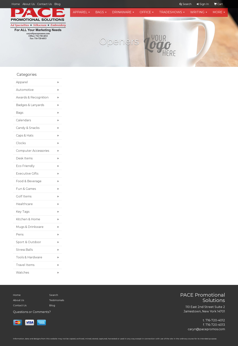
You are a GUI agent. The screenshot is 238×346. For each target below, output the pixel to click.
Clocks (21, 143)
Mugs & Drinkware (30, 227)
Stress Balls (24, 249)
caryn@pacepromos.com (206, 329)
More (219, 15)
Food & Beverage (28, 181)
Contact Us (44, 4)
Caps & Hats (24, 135)
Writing (198, 15)
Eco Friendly (25, 166)
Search (53, 294)
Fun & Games (26, 189)
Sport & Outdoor (28, 242)
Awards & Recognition (32, 97)
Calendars (23, 120)
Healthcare (24, 204)
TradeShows (172, 15)
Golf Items (23, 196)
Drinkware (123, 15)
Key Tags (22, 211)
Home (16, 4)
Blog (57, 4)
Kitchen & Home (28, 219)
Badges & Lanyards (30, 105)
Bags (101, 15)
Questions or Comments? (32, 312)
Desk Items (24, 158)
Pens (19, 234)
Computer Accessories (32, 150)
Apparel (81, 15)
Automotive (25, 90)
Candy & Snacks (27, 128)
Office (147, 15)
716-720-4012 (215, 320)
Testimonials (56, 300)
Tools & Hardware (29, 257)
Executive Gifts (27, 173)
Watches (22, 272)
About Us (28, 4)
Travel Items (25, 265)
